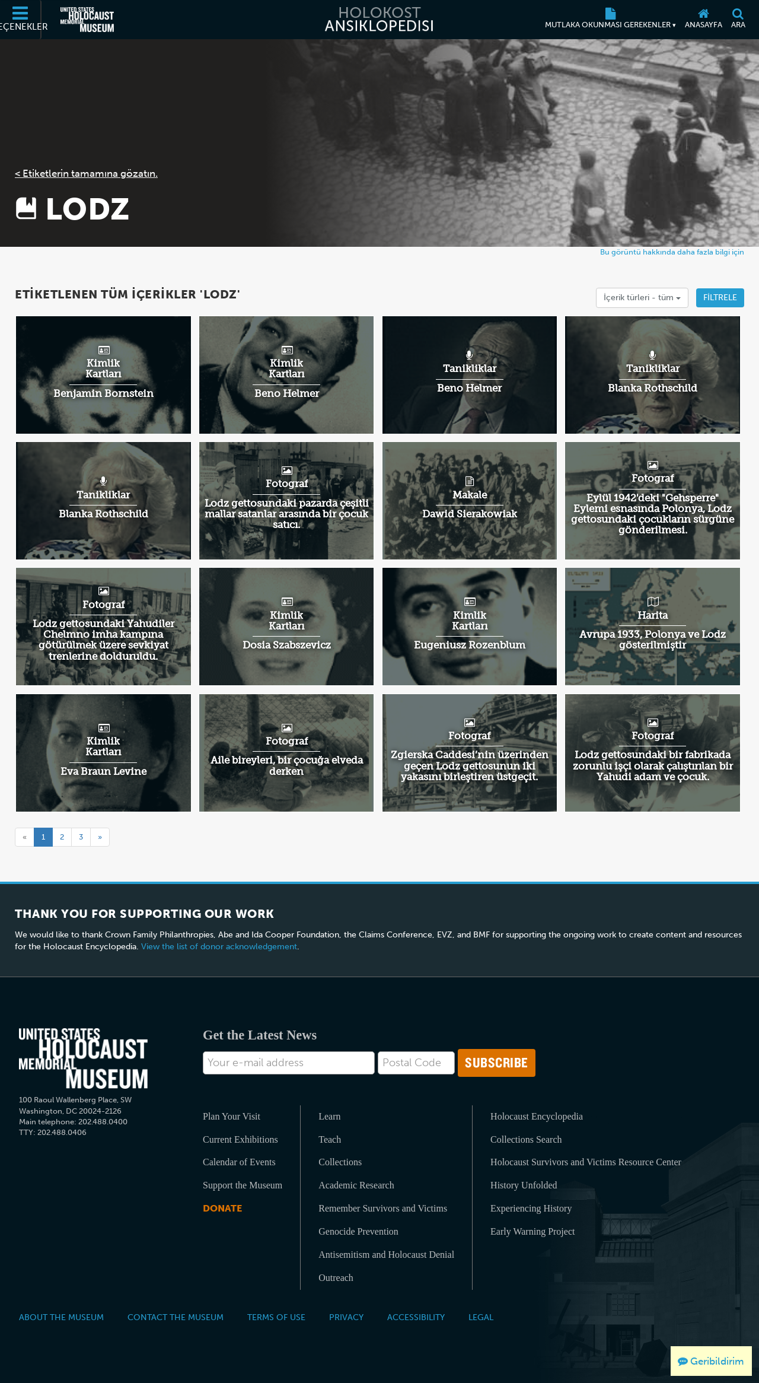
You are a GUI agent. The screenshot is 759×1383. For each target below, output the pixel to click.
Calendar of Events (239, 1162)
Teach (329, 1139)
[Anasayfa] (703, 19)
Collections (340, 1162)
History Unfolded (523, 1185)
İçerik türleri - (642, 298)
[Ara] (738, 19)
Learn (329, 1116)
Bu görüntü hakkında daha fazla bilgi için (672, 251)
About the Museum (61, 1317)
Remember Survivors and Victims (382, 1208)
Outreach (335, 1278)
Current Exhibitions (240, 1139)
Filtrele (720, 298)
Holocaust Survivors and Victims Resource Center (585, 1162)
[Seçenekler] (21, 19)
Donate (222, 1208)
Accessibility (416, 1317)
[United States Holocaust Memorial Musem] (83, 1058)
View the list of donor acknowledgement (219, 947)
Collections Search (526, 1139)
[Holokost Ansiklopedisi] (379, 19)
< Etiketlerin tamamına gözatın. (86, 173)
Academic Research (356, 1185)
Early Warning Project (532, 1231)
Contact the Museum (175, 1317)
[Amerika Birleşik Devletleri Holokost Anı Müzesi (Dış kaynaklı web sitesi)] (87, 19)
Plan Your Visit (231, 1116)
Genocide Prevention (358, 1231)
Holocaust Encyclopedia (536, 1116)
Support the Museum (242, 1185)
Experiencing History (531, 1208)
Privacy (346, 1317)
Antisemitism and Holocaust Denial (386, 1255)
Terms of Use (276, 1317)
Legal (480, 1317)
